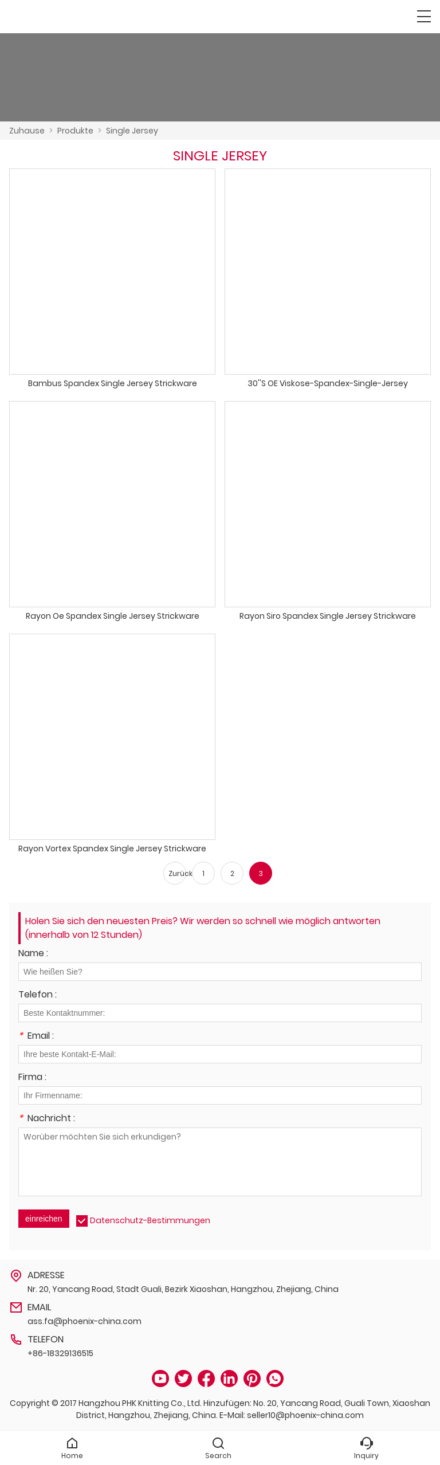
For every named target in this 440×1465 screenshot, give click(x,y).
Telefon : (37, 995)
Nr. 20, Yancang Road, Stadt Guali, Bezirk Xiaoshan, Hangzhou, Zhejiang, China (183, 1289)
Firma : (32, 1078)
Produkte (75, 130)
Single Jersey (132, 130)
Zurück (177, 873)
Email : (36, 1036)
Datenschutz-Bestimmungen (150, 1220)
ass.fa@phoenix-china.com (85, 1321)
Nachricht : (46, 1119)
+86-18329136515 (60, 1353)
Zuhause (27, 130)
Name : (33, 954)
